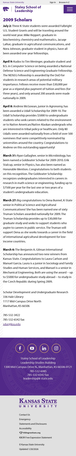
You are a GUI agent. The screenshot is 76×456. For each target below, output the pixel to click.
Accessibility (25, 428)
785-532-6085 (38, 371)
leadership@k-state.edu (38, 378)
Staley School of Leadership (28, 9)
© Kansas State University (31, 444)
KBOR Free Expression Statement (35, 437)
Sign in (53, 2)
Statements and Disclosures (33, 423)
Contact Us (24, 414)
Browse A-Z (64, 2)
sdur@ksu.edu (12, 324)
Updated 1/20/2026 (28, 449)
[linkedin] (44, 348)
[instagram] (56, 348)
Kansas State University (13, 2)
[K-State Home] (6, 9)
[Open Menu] (70, 9)
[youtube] (32, 348)
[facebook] (19, 348)
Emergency (25, 419)
